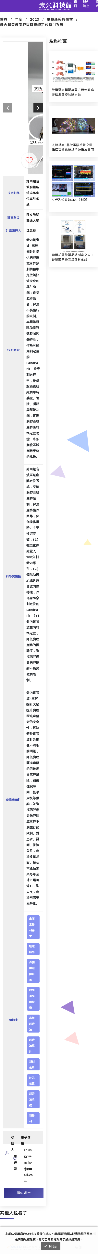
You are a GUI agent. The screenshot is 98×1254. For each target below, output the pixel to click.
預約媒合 (24, 1192)
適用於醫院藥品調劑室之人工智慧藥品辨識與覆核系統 (73, 257)
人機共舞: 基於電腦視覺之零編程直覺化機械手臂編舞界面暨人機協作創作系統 (73, 147)
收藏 (29, 160)
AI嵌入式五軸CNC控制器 (69, 199)
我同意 (53, 1246)
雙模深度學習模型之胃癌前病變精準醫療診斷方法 (73, 92)
